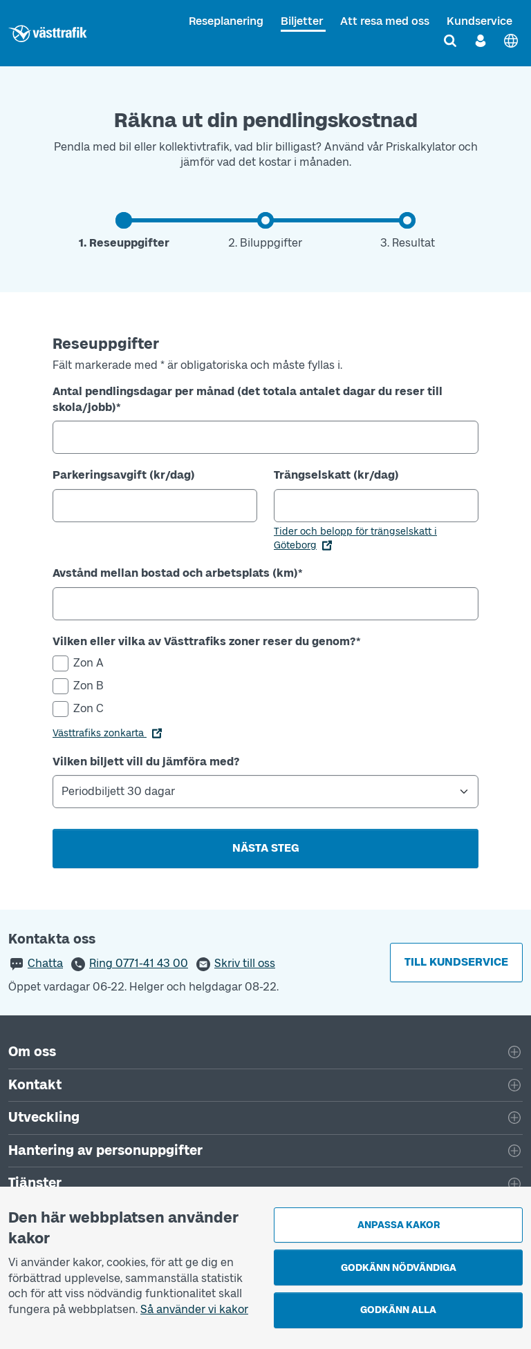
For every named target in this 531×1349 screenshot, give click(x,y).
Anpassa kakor (398, 1225)
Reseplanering (226, 21)
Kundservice (479, 21)
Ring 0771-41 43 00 (138, 963)
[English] (511, 40)
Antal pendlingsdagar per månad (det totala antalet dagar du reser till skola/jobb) (247, 399)
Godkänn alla (398, 1310)
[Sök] (450, 40)
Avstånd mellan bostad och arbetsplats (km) (178, 573)
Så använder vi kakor (194, 1309)
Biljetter (302, 21)
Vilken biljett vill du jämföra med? (146, 761)
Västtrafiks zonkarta (100, 733)
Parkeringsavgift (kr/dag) (124, 474)
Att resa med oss (384, 21)
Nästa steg (265, 847)
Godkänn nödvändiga (398, 1268)
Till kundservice (456, 961)
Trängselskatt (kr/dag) (336, 474)
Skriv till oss (244, 963)
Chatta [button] (45, 963)
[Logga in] (480, 40)
